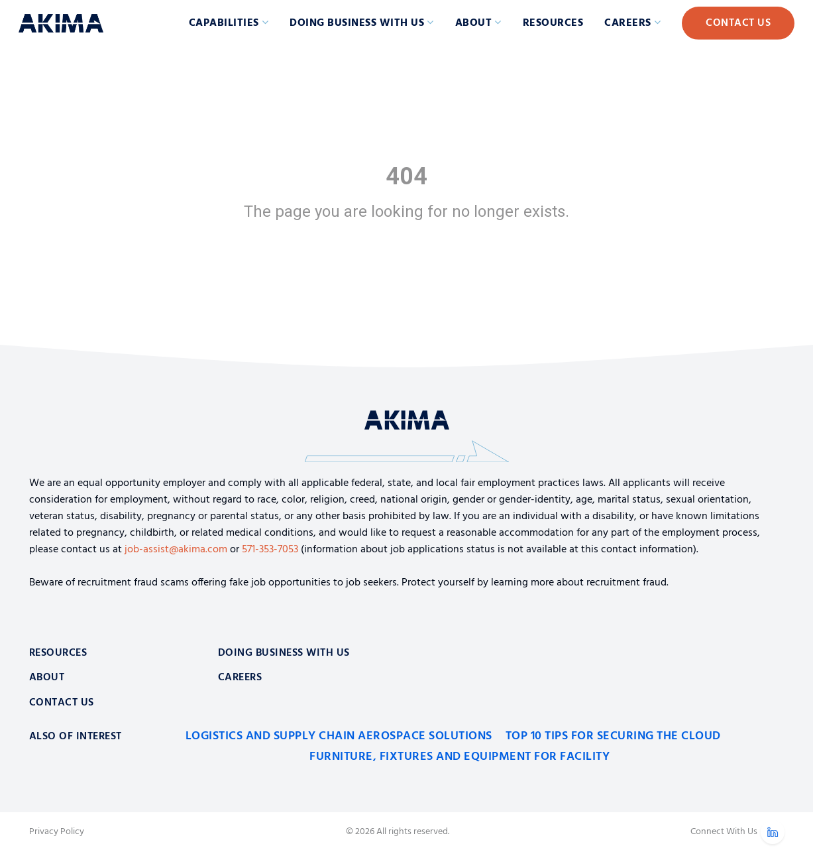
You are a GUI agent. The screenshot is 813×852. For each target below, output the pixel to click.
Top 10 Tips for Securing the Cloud (613, 736)
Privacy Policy (56, 832)
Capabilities (224, 23)
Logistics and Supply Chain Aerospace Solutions (339, 736)
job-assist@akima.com (176, 549)
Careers (627, 23)
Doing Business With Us (284, 653)
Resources (553, 23)
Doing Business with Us (357, 23)
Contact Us (738, 23)
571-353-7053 (270, 549)
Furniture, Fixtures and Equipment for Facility (459, 756)
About (473, 23)
